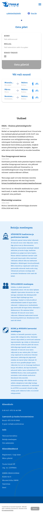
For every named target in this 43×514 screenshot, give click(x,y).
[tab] (21, 20)
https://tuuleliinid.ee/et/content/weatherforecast (22, 183)
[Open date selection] (21, 45)
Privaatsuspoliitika (7, 510)
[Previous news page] (3, 13)
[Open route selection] (21, 36)
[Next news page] (39, 13)
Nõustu (35, 508)
